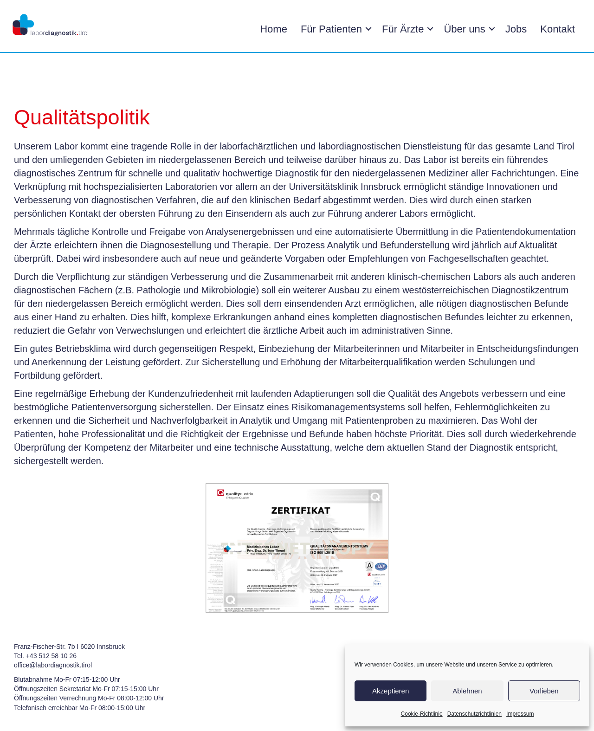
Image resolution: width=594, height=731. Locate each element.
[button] (367, 29)
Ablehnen (467, 691)
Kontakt (556, 29)
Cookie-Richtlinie (422, 714)
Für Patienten (330, 29)
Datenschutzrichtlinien (474, 714)
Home (272, 29)
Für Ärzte (401, 29)
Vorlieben (544, 691)
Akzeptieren (390, 691)
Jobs (514, 29)
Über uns (463, 29)
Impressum (520, 714)
